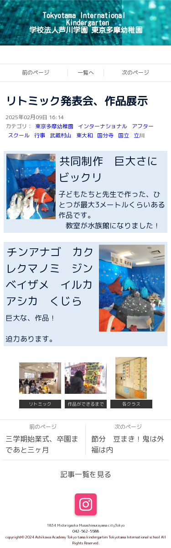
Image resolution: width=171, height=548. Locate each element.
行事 (39, 135)
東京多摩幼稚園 (54, 126)
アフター (143, 126)
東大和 (84, 135)
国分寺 (105, 135)
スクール (19, 135)
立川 (139, 135)
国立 (123, 135)
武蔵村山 (61, 135)
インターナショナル (102, 126)
